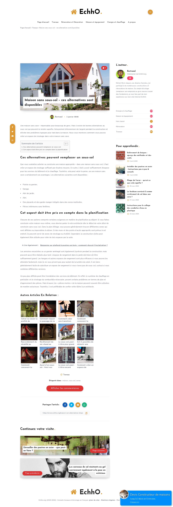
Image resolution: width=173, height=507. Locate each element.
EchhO (86, 12)
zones (78, 381)
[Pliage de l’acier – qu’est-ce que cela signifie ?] (120, 183)
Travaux (55, 22)
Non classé (120, 121)
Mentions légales (108, 500)
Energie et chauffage (116, 22)
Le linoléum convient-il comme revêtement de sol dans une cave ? (139, 194)
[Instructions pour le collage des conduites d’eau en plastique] (120, 208)
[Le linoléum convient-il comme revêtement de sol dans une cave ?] (120, 194)
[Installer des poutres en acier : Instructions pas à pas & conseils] (120, 169)
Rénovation (120, 126)
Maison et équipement (95, 22)
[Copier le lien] (65, 412)
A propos (132, 22)
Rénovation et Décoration (72, 22)
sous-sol (72, 381)
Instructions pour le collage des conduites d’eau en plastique (138, 208)
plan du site (94, 500)
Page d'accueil (25, 28)
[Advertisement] (86, 46)
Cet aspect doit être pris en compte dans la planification (45, 149)
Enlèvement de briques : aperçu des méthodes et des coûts (139, 155)
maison (65, 381)
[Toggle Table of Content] (65, 144)
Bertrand (131, 71)
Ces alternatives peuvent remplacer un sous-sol (42, 147)
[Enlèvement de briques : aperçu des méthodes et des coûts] (120, 155)
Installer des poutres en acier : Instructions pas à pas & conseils (139, 169)
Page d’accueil (43, 22)
